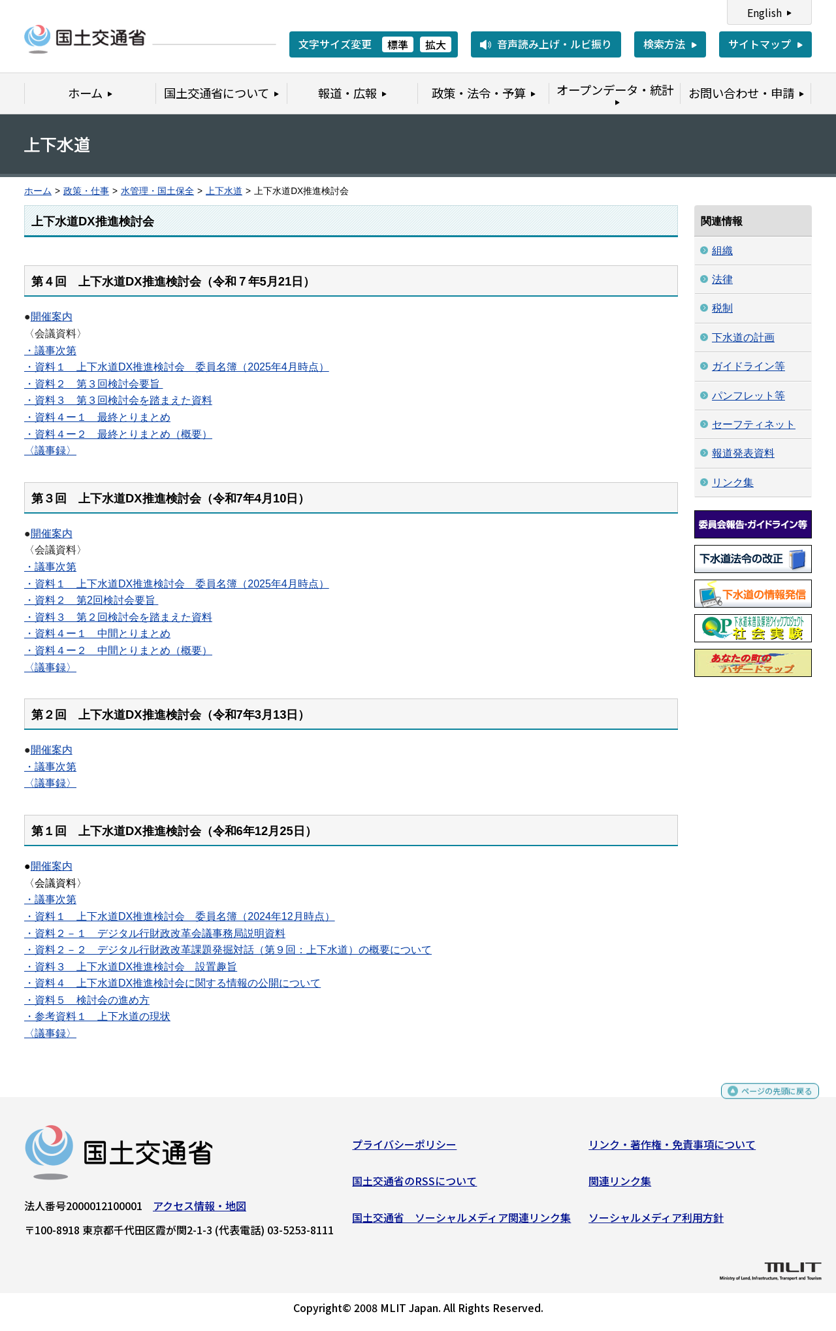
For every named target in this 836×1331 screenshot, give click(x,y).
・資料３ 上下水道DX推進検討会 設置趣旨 (130, 966)
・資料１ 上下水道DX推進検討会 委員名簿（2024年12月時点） (179, 916)
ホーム (38, 191)
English (764, 12)
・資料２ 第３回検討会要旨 (93, 383)
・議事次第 (50, 350)
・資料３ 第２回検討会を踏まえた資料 (118, 617)
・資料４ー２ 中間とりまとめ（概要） (118, 650)
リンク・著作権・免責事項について (672, 1149)
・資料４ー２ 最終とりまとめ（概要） (118, 434)
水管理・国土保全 (157, 191)
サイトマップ (759, 44)
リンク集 (733, 482)
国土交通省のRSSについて (414, 1186)
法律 (722, 279)
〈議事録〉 (50, 450)
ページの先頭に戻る (766, 1102)
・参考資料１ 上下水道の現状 (97, 1016)
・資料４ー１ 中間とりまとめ (97, 633)
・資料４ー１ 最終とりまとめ (97, 417)
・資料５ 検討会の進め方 (87, 1000)
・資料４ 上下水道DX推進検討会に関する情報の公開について (172, 983)
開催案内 (51, 316)
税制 (722, 308)
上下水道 (224, 191)
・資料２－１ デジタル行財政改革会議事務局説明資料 (154, 933)
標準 (397, 44)
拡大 (435, 44)
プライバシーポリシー (404, 1149)
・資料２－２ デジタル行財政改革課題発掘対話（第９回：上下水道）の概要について (228, 949)
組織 (722, 250)
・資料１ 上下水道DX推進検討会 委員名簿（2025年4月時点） (176, 366)
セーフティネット (754, 424)
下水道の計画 (743, 337)
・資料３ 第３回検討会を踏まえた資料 (118, 400)
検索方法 (664, 44)
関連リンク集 (619, 1186)
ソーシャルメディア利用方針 (656, 1222)
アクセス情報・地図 (199, 1211)
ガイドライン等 (748, 366)
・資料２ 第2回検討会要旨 (89, 600)
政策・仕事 (86, 191)
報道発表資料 (743, 453)
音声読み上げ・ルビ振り (554, 44)
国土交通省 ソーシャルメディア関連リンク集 (461, 1222)
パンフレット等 (748, 395)
